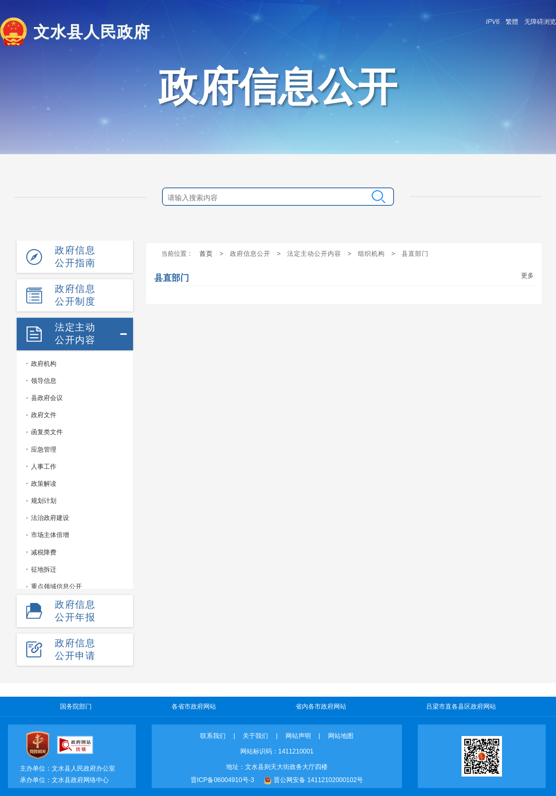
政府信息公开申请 (75, 649)
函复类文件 (47, 432)
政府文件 (43, 415)
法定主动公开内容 (75, 333)
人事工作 (43, 466)
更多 (527, 275)
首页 (206, 253)
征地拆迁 (43, 569)
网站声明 (298, 735)
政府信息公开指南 (75, 256)
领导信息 (43, 380)
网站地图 (340, 735)
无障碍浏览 (540, 21)
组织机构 (371, 253)
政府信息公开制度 (75, 295)
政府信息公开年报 (75, 610)
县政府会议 (47, 397)
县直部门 (415, 253)
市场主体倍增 (50, 534)
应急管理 (43, 449)
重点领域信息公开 (56, 586)
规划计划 (43, 500)
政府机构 (43, 363)
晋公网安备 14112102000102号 (318, 780)
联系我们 (213, 735)
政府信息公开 (250, 253)
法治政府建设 (50, 517)
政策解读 (43, 483)
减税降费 (43, 552)
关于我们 (255, 735)
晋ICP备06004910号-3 (222, 780)
